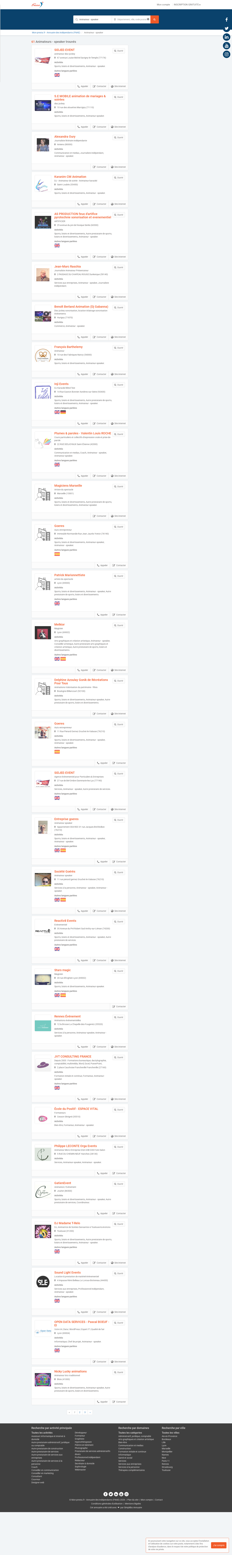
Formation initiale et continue (132, 1494)
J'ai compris (218, 1545)
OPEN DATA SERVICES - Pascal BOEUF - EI (82, 1366)
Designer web (37, 1525)
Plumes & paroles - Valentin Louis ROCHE (84, 448)
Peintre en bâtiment (84, 1488)
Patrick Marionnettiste (76, 595)
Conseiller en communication (45, 1513)
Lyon (164, 1488)
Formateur (80, 1478)
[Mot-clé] (92, 19)
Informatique (124, 1497)
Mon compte (163, 4)
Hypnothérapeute (83, 1485)
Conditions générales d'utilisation (107, 1546)
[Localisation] (131, 19)
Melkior (66, 645)
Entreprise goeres (73, 842)
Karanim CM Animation (77, 177)
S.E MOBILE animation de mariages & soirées (86, 97)
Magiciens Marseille (75, 503)
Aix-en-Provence (169, 1479)
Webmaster (80, 1512)
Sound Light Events (74, 1312)
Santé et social (125, 1500)
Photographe (81, 1491)
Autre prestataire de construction (47, 1491)
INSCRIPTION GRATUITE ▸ (187, 4)
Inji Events (68, 398)
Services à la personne (128, 1510)
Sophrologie (80, 1509)
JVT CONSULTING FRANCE (79, 1083)
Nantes (165, 1497)
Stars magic (69, 996)
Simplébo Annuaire (133, 1550)
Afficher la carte (166, 83)
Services (122, 1504)
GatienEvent (69, 1220)
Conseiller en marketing (42, 1516)
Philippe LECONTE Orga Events (82, 1181)
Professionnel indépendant (87, 1500)
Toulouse (166, 1513)
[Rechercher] (154, 19)
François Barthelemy (75, 359)
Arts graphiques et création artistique (136, 1482)
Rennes (165, 1507)
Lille (163, 1485)
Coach (34, 1510)
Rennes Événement (74, 1043)
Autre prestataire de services (45, 1494)
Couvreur (35, 1522)
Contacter (99, 86)
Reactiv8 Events (72, 944)
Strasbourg (167, 1510)
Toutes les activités (41, 1475)
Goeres (66, 543)
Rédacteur (80, 1503)
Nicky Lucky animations (77, 1414)
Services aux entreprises (129, 1507)
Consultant (36, 1519)
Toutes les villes (170, 1475)
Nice (164, 1500)
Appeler (83, 86)
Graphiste (79, 1481)
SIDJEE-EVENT (71, 50)
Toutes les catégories (130, 1475)
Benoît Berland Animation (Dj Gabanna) (81, 316)
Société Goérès (71, 895)
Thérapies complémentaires (131, 1513)
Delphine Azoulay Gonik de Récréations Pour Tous (79, 701)
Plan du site (132, 1542)
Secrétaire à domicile (84, 1506)
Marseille (166, 1491)
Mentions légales (133, 1546)
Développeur (81, 1475)
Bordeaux (166, 1482)
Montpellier (167, 1494)
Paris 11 (166, 1504)
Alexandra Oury (71, 136)
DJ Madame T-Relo (74, 1260)
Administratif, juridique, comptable (134, 1479)
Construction (124, 1491)
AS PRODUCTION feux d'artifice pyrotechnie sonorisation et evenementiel (82, 219)
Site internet (118, 86)
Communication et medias (130, 1488)
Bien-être (122, 1485)
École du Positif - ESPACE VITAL (83, 1141)
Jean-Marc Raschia (74, 272)
